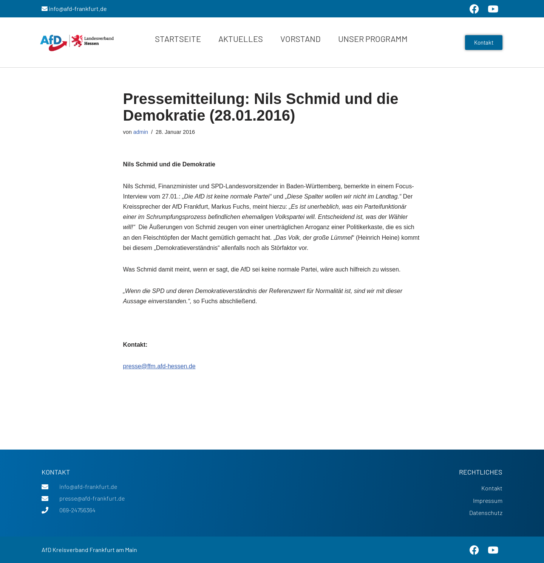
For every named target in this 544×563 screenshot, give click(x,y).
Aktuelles (240, 38)
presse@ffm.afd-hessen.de (159, 366)
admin (140, 132)
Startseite (178, 38)
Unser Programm (373, 38)
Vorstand (300, 38)
